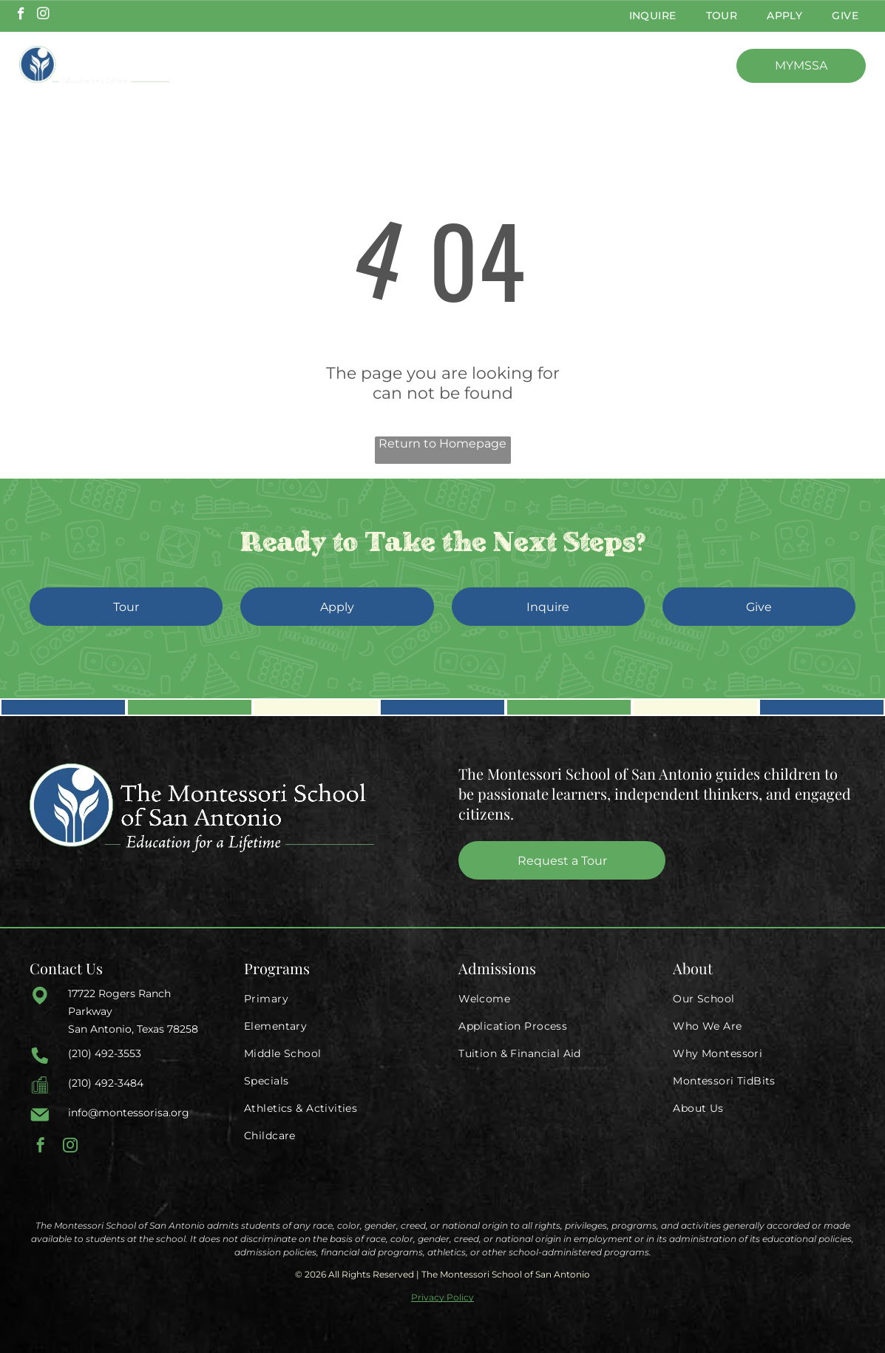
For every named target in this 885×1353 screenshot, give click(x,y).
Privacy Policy (442, 1297)
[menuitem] (652, 15)
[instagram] (43, 15)
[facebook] (21, 15)
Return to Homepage (442, 443)
